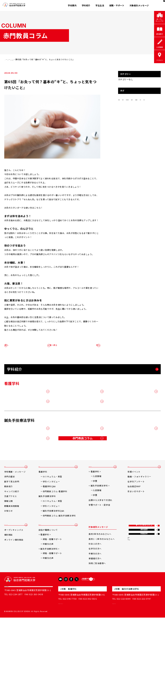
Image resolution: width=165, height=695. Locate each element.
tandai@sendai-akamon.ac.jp (74, 680)
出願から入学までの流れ (101, 563)
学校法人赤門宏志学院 (17, 666)
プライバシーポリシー (138, 634)
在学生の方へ (96, 611)
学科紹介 (86, 5)
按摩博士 (146, 105)
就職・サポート (116, 5)
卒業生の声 (49, 611)
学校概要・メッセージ (15, 534)
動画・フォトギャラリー (140, 539)
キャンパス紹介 (11, 554)
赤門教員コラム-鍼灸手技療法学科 (60, 578)
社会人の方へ (96, 607)
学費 (96, 544)
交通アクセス (10, 559)
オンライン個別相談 (14, 607)
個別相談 (8, 602)
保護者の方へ (96, 621)
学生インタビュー (52, 544)
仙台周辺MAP (134, 549)
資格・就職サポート (53, 606)
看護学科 (44, 534)
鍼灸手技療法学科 (127, 112)
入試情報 (98, 539)
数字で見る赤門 (11, 544)
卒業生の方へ (96, 616)
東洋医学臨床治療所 (137, 620)
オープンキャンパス (13, 589)
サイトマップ (134, 629)
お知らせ (8, 574)
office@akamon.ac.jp (124, 680)
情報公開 (8, 564)
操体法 (136, 99)
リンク (131, 625)
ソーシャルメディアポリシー (140, 639)
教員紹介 (8, 549)
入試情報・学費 (97, 527)
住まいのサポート (136, 554)
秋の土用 (124, 99)
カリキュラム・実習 (53, 539)
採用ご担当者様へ (98, 626)
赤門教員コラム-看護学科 (56, 554)
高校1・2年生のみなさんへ (103, 602)
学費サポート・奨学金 (100, 568)
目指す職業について (49, 597)
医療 (152, 112)
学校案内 (72, 5)
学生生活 (99, 5)
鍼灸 (141, 112)
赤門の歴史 (9, 539)
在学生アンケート (136, 544)
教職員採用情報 (11, 569)
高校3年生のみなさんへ (101, 597)
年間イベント (134, 534)
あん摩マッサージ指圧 (128, 105)
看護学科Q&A (50, 549)
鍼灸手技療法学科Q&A (54, 574)
